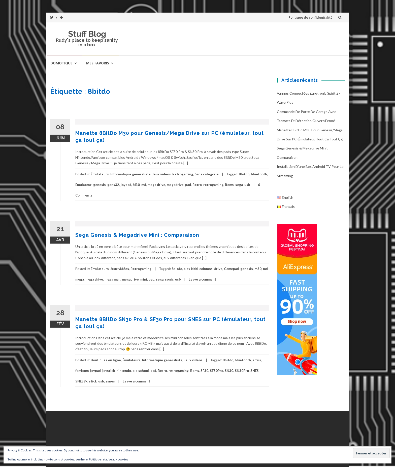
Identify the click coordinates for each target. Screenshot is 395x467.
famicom (82, 371)
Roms (229, 185)
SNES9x (81, 381)
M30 (136, 185)
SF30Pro (216, 371)
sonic (169, 279)
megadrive (175, 185)
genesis (99, 185)
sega (239, 185)
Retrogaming (182, 174)
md (143, 185)
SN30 (229, 371)
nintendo (123, 371)
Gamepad (231, 269)
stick (93, 381)
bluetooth (259, 174)
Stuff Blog (87, 33)
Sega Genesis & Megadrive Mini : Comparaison (137, 235)
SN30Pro (242, 371)
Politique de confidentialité (310, 17)
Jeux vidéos (161, 174)
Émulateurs (100, 174)
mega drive (156, 185)
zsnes (110, 381)
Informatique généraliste (130, 174)
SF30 (204, 371)
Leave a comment (202, 279)
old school (141, 371)
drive (218, 269)
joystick (108, 371)
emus (256, 360)
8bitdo (244, 174)
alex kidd (191, 269)
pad (188, 185)
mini (143, 279)
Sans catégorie (207, 174)
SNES (254, 371)
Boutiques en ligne (106, 360)
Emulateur (83, 185)
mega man (112, 279)
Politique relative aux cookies (108, 459)
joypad (126, 185)
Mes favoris (97, 63)
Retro (197, 185)
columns (206, 269)
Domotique (61, 63)
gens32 (113, 185)
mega (79, 279)
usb (247, 185)
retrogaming (213, 185)
